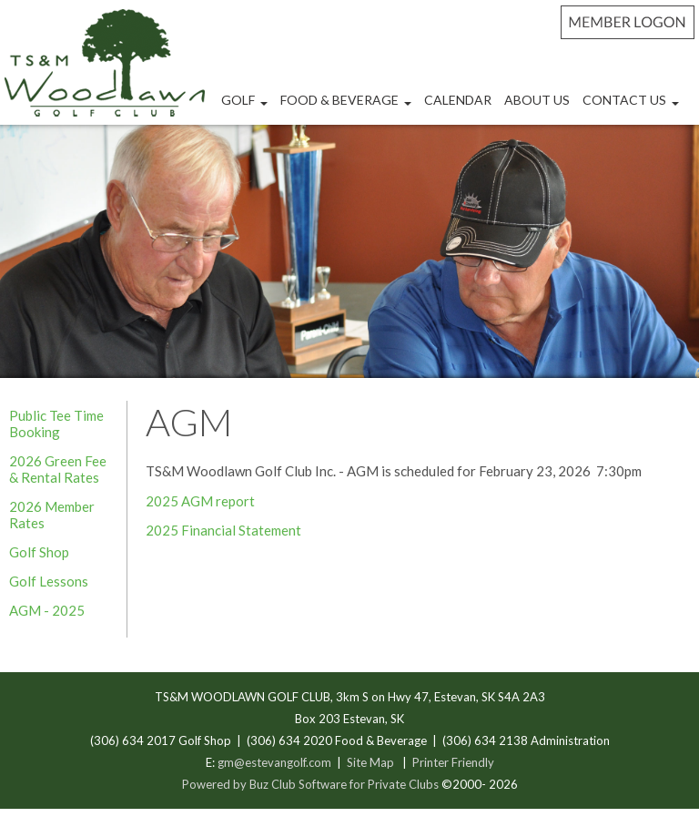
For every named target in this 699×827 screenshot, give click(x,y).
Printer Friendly (453, 762)
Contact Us (633, 107)
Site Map (370, 762)
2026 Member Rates (52, 514)
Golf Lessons (48, 581)
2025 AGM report (200, 501)
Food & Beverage (348, 107)
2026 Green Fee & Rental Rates (57, 469)
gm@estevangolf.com (274, 762)
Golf (246, 107)
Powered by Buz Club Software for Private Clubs (311, 784)
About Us (537, 99)
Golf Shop (39, 552)
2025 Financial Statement (223, 530)
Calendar (457, 99)
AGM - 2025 (47, 610)
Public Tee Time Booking (56, 423)
